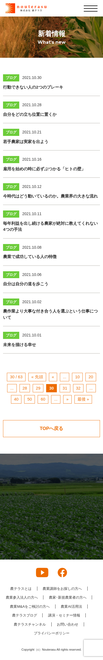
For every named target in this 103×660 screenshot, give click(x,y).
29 (38, 388)
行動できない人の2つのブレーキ (33, 87)
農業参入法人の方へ (22, 597)
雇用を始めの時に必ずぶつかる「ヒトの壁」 (44, 168)
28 (25, 388)
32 (78, 388)
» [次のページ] (67, 399)
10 (77, 376)
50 (29, 399)
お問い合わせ (67, 624)
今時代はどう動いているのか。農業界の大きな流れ (50, 196)
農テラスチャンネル (30, 624)
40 (16, 399)
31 (65, 388)
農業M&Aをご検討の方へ (30, 606)
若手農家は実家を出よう (25, 141)
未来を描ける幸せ (19, 344)
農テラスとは (21, 589)
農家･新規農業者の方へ (68, 597)
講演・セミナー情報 (64, 615)
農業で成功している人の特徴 (30, 256)
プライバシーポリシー (51, 633)
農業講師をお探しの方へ (62, 589)
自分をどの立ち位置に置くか (30, 114)
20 (90, 376)
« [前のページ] (53, 376)
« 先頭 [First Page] (37, 376)
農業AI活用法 (71, 606)
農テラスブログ (24, 615)
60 (43, 399)
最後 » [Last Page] (83, 399)
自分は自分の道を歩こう (25, 283)
